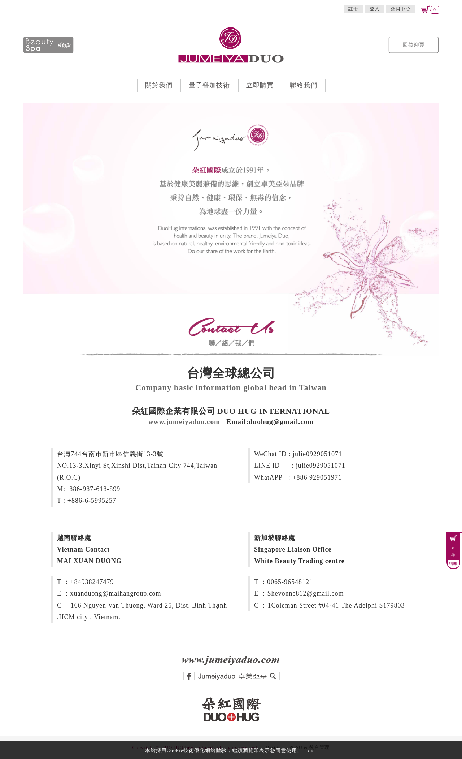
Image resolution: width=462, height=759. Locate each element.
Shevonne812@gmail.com (305, 593)
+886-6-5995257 (91, 500)
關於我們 (159, 85)
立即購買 (260, 85)
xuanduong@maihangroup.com (115, 593)
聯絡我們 (303, 85)
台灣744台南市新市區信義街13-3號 (110, 454)
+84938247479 (92, 582)
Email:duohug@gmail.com (270, 421)
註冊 (353, 9)
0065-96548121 (290, 582)
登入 (375, 9)
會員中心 (401, 9)
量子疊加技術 (209, 85)
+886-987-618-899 (92, 489)
